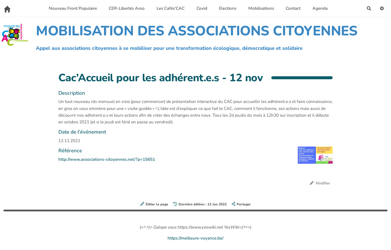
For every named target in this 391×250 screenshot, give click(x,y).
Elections (227, 8)
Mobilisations (261, 8)
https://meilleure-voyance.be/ (195, 238)
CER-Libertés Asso (127, 8)
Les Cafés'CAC (171, 8)
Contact (293, 8)
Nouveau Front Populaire (73, 8)
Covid (201, 8)
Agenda (320, 8)
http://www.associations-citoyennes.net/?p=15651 (106, 159)
